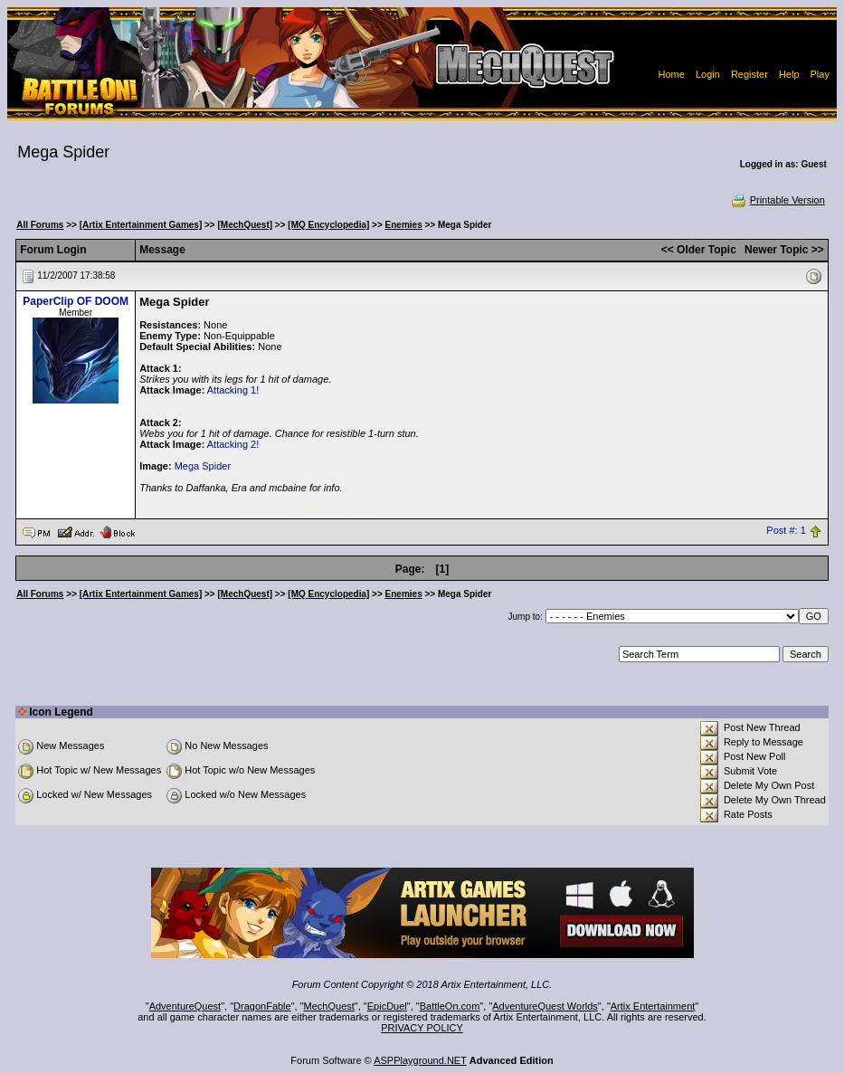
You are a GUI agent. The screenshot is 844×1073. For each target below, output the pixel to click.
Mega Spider (203, 466)
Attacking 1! (233, 390)
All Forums (39, 225)
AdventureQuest (185, 1006)
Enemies (403, 225)
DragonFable (262, 1006)
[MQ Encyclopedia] (328, 225)
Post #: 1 (785, 531)
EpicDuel (387, 1006)
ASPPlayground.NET (420, 1060)
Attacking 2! (233, 444)
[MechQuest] (245, 225)
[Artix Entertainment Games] (141, 225)
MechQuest (329, 1006)
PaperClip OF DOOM (75, 301)
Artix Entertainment (653, 1006)
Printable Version (777, 200)
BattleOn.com (450, 1006)
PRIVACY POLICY (422, 1027)
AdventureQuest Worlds (545, 1006)
